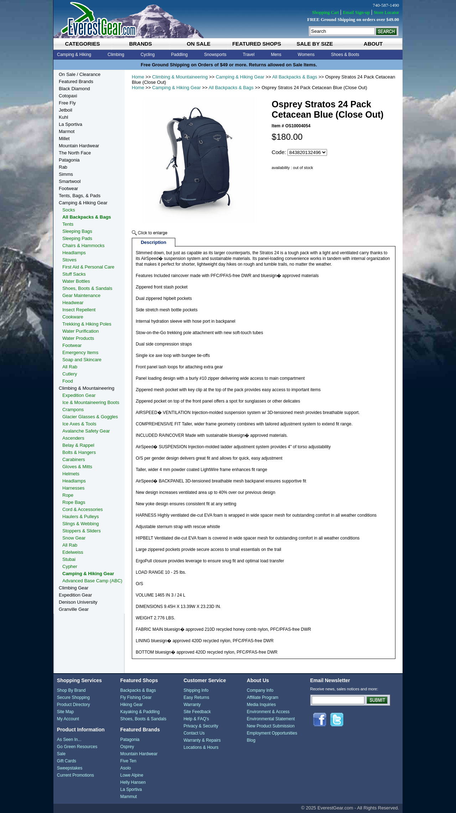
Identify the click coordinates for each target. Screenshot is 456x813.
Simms (66, 174)
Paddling (179, 54)
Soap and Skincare (82, 359)
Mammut (128, 796)
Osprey (127, 746)
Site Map (65, 711)
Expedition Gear (78, 395)
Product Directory (73, 704)
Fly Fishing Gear (135, 697)
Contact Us (193, 733)
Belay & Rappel (78, 445)
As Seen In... (69, 739)
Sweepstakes (69, 768)
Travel (249, 54)
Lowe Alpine (131, 775)
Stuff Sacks (74, 274)
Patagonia (69, 160)
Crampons (73, 409)
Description (153, 242)
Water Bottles (76, 281)
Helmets (70, 473)
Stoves (69, 259)
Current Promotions (75, 775)
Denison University (78, 602)
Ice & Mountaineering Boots (90, 402)
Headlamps (74, 252)
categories (82, 44)
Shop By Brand (71, 690)
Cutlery (69, 374)
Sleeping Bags (77, 231)
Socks (68, 210)
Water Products (78, 338)
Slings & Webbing (80, 523)
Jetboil (65, 110)
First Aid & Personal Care (88, 267)
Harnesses (73, 488)
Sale (61, 753)
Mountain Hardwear (79, 145)
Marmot (66, 131)
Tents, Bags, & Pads (79, 195)
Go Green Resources (77, 746)
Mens (276, 54)
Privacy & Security (200, 725)
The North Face (75, 152)
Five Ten (128, 760)
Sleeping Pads (77, 238)
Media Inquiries (261, 704)
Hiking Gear (131, 704)
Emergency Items (80, 352)
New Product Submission (271, 725)
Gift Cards (66, 760)
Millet (64, 138)
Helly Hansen (132, 782)
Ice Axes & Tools (79, 423)
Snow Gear (74, 538)
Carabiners (73, 459)
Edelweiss (72, 552)
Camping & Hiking (74, 54)
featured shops (256, 44)
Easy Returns (196, 697)
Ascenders (73, 438)
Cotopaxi (68, 95)
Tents (67, 224)
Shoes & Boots (345, 54)
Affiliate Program (262, 697)
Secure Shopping (73, 697)
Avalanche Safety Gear (86, 431)
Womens (306, 54)
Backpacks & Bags (138, 690)
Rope (67, 495)
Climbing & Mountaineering (180, 77)
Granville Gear (74, 609)
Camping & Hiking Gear (240, 77)
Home (138, 77)
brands (140, 44)
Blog (251, 740)
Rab (63, 167)
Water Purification (80, 331)
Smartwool (70, 181)
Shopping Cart (325, 12)
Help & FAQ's (196, 718)
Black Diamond (74, 88)
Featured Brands (76, 81)
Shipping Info (195, 690)
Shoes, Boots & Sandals (87, 288)
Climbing (116, 54)
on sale (199, 44)
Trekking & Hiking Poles (87, 324)
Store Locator (386, 12)
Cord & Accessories (82, 509)
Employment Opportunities (272, 733)
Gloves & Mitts (77, 466)
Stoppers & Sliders (81, 530)
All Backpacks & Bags (294, 77)
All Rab (69, 366)
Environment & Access (268, 711)
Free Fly (67, 103)
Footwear (68, 188)
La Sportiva (70, 124)
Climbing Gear (73, 587)
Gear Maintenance (81, 295)
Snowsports (215, 54)
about (373, 44)
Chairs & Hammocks (83, 245)
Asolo (125, 768)
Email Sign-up (356, 12)
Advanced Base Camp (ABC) (92, 580)
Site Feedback (197, 711)
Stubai (69, 559)
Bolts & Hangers (79, 452)
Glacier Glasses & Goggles (90, 416)
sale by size (314, 44)
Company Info (260, 690)
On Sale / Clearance (79, 74)
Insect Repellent (78, 309)
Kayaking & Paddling (140, 711)
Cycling (148, 54)
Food (67, 381)
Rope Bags (73, 502)
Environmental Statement (271, 718)
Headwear (72, 302)
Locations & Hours (200, 747)
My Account (68, 718)
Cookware (72, 316)
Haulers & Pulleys (80, 516)
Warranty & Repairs (202, 740)
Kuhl (63, 117)
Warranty (192, 704)
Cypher (69, 566)
